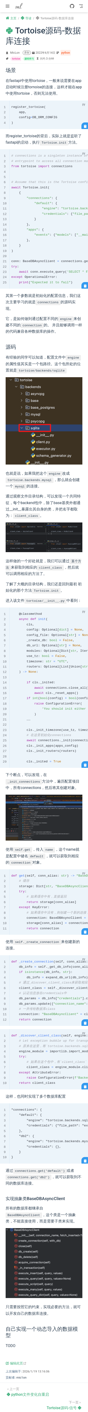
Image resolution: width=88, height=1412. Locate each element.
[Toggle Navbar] (81, 6)
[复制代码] (84, 125)
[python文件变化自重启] (28, 1391)
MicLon (14, 52)
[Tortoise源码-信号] (64, 1405)
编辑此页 (16, 1363)
